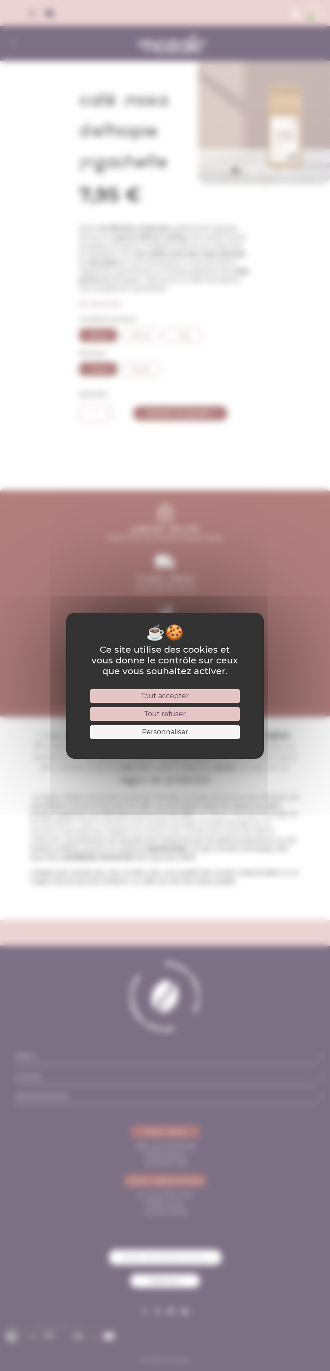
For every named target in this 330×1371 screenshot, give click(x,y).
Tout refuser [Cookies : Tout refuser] (165, 714)
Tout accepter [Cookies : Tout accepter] (165, 696)
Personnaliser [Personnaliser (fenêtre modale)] (165, 732)
